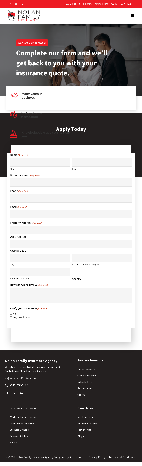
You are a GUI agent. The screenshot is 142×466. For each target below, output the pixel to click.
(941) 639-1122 (123, 3)
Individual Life (85, 381)
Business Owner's (19, 429)
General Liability (19, 436)
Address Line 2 (18, 250)
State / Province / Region (85, 264)
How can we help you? (29, 285)
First (12, 169)
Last (74, 169)
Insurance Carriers (87, 423)
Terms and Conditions (122, 457)
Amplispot (75, 457)
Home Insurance (86, 369)
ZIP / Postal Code (19, 278)
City (12, 264)
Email (18, 207)
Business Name (24, 175)
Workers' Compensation (23, 417)
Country (76, 278)
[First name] (40, 162)
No (14, 313)
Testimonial (84, 429)
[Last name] (102, 162)
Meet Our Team (85, 417)
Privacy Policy (97, 457)
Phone (19, 191)
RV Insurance (84, 388)
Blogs (80, 436)
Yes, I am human (22, 317)
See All (81, 394)
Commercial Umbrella (22, 423)
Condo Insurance (86, 375)
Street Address (18, 236)
